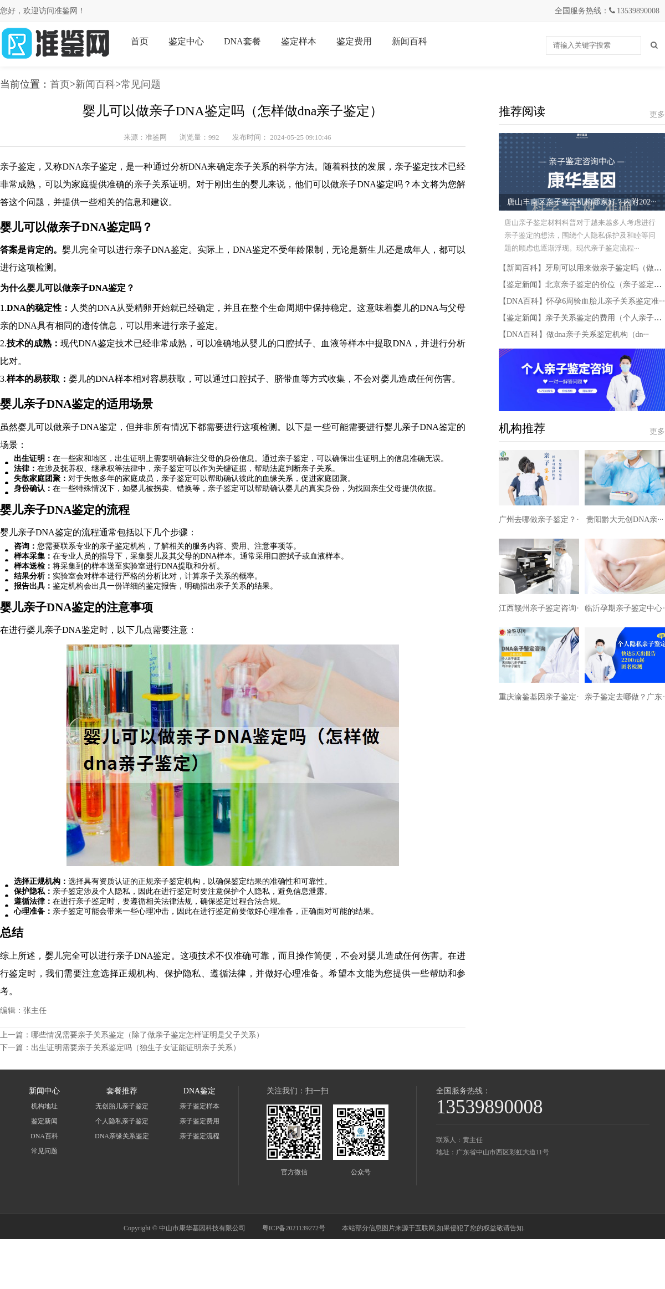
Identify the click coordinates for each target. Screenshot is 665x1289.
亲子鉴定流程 (199, 1136)
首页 (140, 41)
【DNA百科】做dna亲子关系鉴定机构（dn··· (574, 334)
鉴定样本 (298, 41)
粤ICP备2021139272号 (293, 1228)
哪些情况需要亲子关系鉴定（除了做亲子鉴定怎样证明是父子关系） (147, 1035)
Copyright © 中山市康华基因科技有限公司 (184, 1228)
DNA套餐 (242, 41)
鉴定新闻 (44, 1121)
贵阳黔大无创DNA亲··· (624, 519)
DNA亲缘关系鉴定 (122, 1136)
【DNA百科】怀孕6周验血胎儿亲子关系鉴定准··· (582, 301)
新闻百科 (409, 41)
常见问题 (141, 84)
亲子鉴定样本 (199, 1106)
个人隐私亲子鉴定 (122, 1121)
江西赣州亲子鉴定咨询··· (540, 608)
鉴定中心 (186, 41)
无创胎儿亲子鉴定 (122, 1106)
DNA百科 (44, 1136)
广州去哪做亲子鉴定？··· (540, 519)
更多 (657, 114)
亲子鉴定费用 (199, 1121)
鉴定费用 (354, 41)
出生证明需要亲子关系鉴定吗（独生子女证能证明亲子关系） (136, 1048)
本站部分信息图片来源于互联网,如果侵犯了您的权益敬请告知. (433, 1228)
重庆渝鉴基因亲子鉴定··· (540, 697)
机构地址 (44, 1106)
